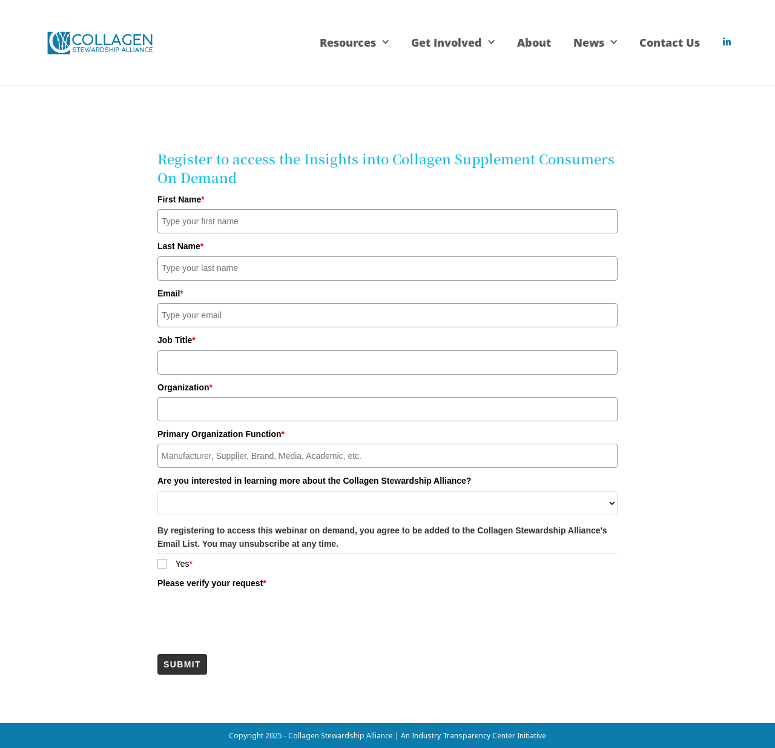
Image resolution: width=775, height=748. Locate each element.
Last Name (180, 245)
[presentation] (249, 616)
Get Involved (453, 43)
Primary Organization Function (221, 433)
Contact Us (669, 42)
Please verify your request (211, 582)
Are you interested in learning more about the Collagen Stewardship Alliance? (314, 480)
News (595, 43)
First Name (181, 199)
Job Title (176, 339)
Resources (354, 43)
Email (170, 293)
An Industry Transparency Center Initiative (473, 735)
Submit (182, 664)
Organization (185, 387)
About (534, 42)
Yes (184, 563)
